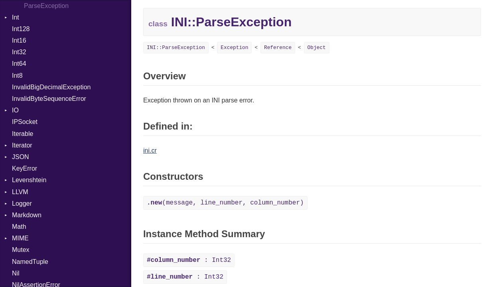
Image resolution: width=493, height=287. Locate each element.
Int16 (19, 40)
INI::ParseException (176, 48)
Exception (234, 48)
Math (19, 226)
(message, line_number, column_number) (225, 202)
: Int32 (189, 260)
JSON (20, 156)
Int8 (17, 75)
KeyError (24, 168)
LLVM (20, 192)
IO (15, 110)
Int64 (19, 63)
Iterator (22, 145)
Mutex (21, 249)
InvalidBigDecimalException (51, 87)
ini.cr (150, 150)
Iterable (22, 133)
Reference (278, 48)
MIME (20, 238)
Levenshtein (29, 180)
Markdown (26, 215)
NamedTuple (30, 261)
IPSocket (24, 121)
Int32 (19, 52)
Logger (22, 203)
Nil (16, 273)
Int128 (21, 29)
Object (317, 48)
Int (15, 17)
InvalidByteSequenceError (49, 98)
